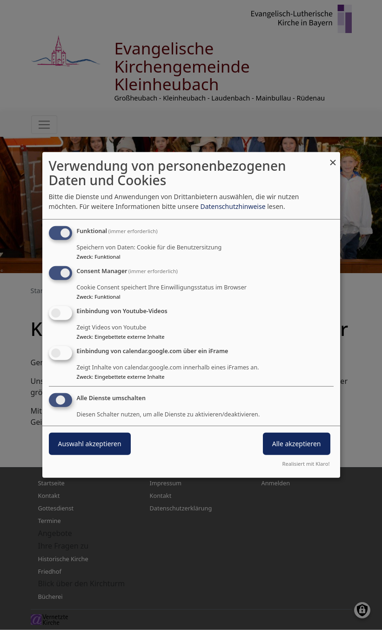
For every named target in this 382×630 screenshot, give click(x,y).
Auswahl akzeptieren (89, 443)
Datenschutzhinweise (232, 206)
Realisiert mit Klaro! (306, 463)
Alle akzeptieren (296, 443)
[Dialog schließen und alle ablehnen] (333, 158)
